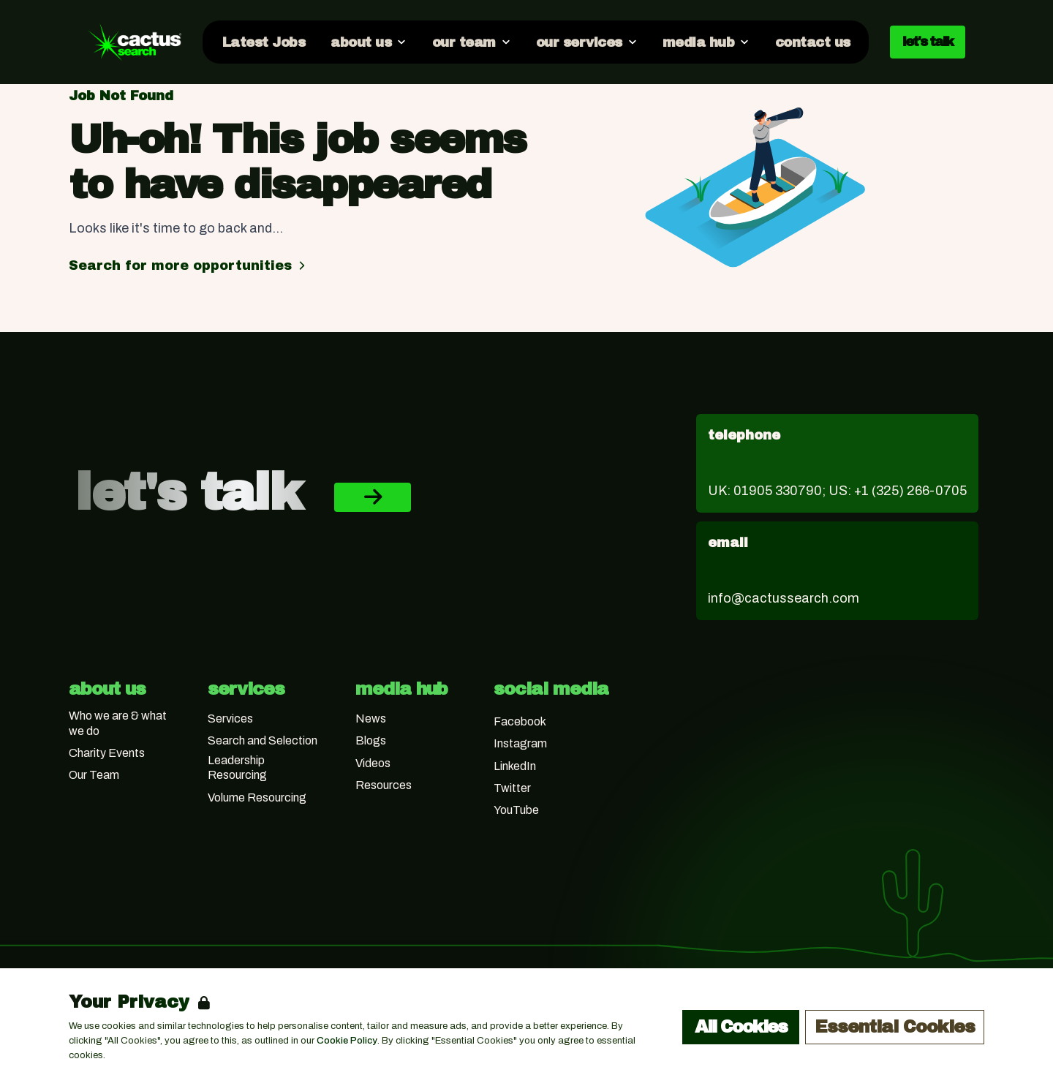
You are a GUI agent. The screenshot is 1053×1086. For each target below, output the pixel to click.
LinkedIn (515, 766)
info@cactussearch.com (783, 598)
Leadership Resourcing (237, 768)
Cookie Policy (347, 1041)
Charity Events (107, 753)
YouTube (516, 810)
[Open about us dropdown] (367, 41)
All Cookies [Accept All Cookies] (741, 1026)
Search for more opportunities (189, 265)
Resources (383, 785)
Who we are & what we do (118, 723)
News (370, 718)
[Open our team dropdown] (470, 41)
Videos (372, 763)
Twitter (512, 788)
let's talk (927, 41)
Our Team (94, 775)
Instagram (520, 743)
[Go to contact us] (811, 41)
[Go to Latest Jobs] (263, 41)
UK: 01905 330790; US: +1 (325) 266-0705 (837, 490)
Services (230, 718)
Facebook (520, 721)
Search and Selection (262, 740)
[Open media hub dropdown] (705, 41)
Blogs (370, 740)
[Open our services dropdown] (586, 41)
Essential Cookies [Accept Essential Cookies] (895, 1026)
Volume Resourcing (257, 797)
